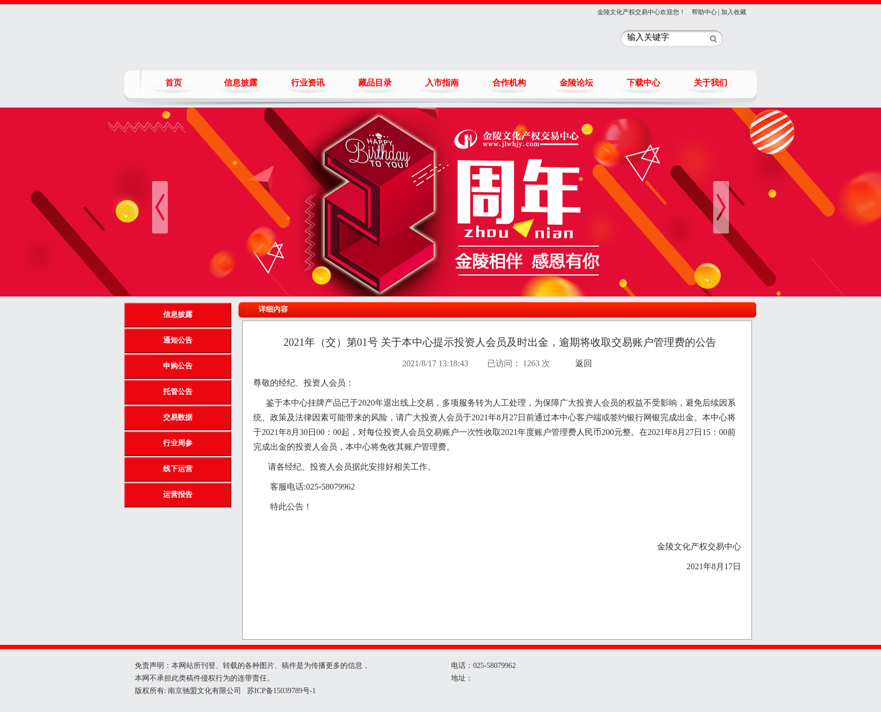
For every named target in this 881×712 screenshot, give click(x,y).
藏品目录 (375, 82)
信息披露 (240, 82)
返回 (583, 363)
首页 (173, 82)
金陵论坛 (576, 82)
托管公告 (177, 392)
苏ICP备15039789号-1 (280, 691)
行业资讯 (308, 82)
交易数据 (177, 417)
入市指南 (442, 82)
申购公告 (177, 366)
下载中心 (643, 82)
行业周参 (177, 443)
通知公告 (177, 340)
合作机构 (509, 82)
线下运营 (177, 469)
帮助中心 (704, 12)
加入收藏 (733, 12)
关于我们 (710, 82)
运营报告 (177, 494)
